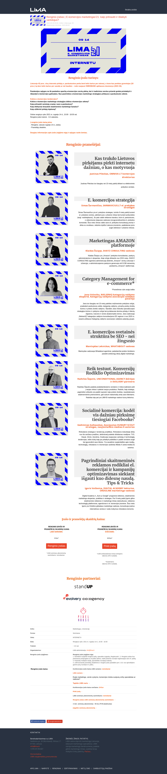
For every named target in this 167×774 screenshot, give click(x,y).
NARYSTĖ (45, 768)
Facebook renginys (39, 721)
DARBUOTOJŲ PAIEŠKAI (102, 768)
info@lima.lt (35, 746)
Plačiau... (88, 751)
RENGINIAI (56, 768)
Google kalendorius (55, 721)
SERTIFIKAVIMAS (71, 768)
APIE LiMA (34, 768)
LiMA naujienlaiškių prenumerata (43, 756)
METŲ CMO (85, 768)
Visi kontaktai (35, 754)
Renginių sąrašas (131, 9)
